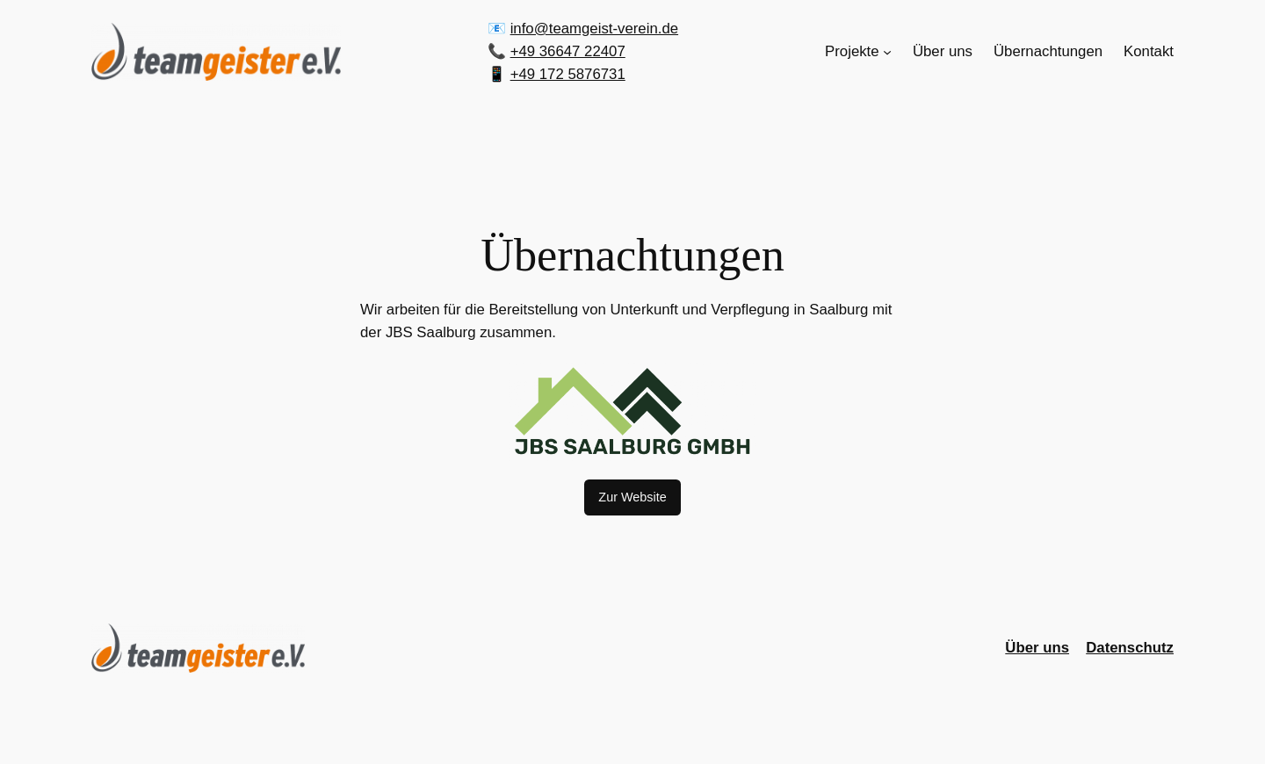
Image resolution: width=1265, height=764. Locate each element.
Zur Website (632, 497)
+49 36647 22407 (567, 51)
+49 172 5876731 (567, 74)
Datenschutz (1130, 647)
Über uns (1037, 647)
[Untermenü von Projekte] (887, 51)
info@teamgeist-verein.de (594, 28)
